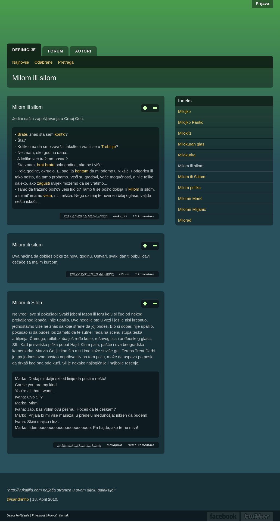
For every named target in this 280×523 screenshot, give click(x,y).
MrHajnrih (114, 445)
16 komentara (143, 216)
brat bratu (45, 164)
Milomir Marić (190, 198)
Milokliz (184, 133)
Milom (133, 189)
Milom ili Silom (27, 302)
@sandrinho (18, 499)
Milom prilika (189, 187)
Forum (55, 51)
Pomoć (52, 515)
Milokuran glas (191, 144)
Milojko (184, 111)
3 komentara (144, 274)
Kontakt (64, 515)
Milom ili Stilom (191, 176)
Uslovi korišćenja (18, 515)
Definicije (24, 50)
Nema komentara (141, 445)
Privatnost (38, 515)
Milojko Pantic (190, 122)
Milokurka (186, 155)
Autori (83, 51)
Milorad (184, 220)
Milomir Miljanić (192, 209)
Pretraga (66, 62)
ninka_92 (120, 216)
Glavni (124, 274)
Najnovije (20, 62)
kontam (81, 171)
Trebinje (108, 146)
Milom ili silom (27, 107)
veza (47, 195)
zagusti (43, 183)
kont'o (60, 134)
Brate (22, 134)
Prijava (262, 3)
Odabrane (44, 62)
